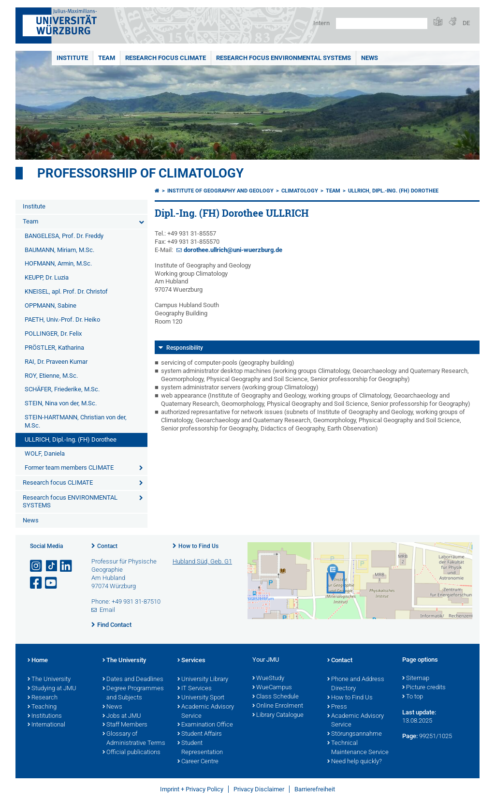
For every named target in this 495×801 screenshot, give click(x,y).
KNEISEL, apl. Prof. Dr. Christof (66, 291)
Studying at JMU (52, 688)
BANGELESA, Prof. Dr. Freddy (64, 235)
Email (107, 609)
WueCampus (272, 687)
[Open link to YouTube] (51, 583)
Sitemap (415, 678)
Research (43, 698)
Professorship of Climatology (140, 173)
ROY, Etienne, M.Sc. (51, 375)
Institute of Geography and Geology (220, 191)
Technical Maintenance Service (358, 748)
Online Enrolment (277, 706)
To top (412, 697)
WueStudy (268, 678)
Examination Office (205, 725)
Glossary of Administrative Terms (133, 739)
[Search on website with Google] (381, 23)
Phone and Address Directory (355, 684)
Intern (321, 23)
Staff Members (124, 725)
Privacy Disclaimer (258, 789)
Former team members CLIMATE (69, 467)
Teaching (42, 707)
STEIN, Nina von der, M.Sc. (61, 403)
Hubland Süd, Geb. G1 (202, 561)
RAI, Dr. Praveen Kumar (56, 361)
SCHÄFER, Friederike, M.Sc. (62, 389)
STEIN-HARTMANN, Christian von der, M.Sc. (76, 421)
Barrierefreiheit (314, 789)
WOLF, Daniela (45, 453)
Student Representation (200, 748)
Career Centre (197, 761)
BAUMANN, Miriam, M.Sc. (59, 249)
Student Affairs (199, 734)
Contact (107, 546)
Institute (72, 57)
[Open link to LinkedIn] (66, 566)
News (369, 57)
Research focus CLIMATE (165, 57)
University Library (202, 679)
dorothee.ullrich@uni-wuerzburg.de (233, 249)
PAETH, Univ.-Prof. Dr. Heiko (62, 319)
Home (38, 660)
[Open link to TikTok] (51, 566)
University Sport (200, 698)
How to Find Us (198, 546)
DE (466, 23)
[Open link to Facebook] (37, 583)
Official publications (131, 752)
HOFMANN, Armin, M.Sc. (58, 263)
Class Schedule (275, 697)
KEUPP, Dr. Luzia (47, 277)
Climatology (299, 191)
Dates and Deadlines (132, 679)
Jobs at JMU (121, 716)
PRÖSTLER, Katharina (54, 347)
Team (106, 57)
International (46, 725)
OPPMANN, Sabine (50, 305)
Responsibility (184, 347)
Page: (410, 736)
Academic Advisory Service (205, 712)
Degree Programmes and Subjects (133, 693)
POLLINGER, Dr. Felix (53, 333)
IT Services (194, 688)
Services (191, 660)
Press (337, 707)
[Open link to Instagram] (37, 566)
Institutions (45, 716)
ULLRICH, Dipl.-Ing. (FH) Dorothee (70, 439)
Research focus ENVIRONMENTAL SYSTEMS (283, 57)
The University (49, 679)
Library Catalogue (278, 715)
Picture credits (424, 687)
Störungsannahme (354, 734)
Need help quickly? (354, 761)
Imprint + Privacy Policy (191, 789)
